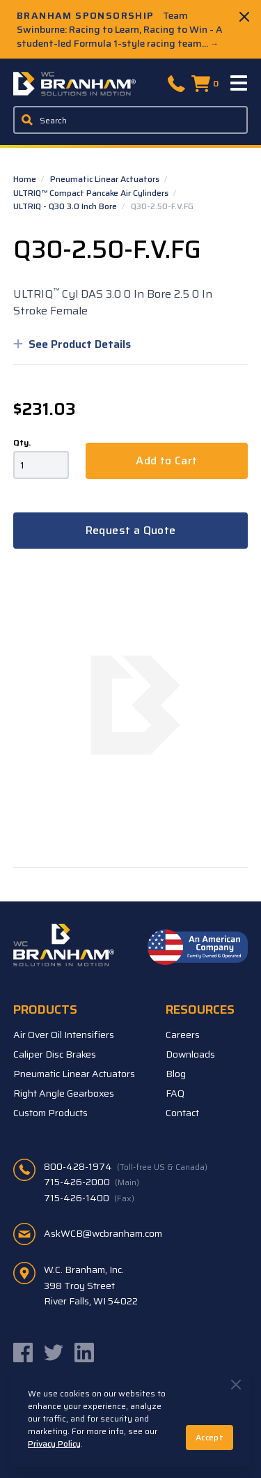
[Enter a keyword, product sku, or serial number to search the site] (130, 120)
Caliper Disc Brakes (54, 1054)
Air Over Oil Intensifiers (63, 1034)
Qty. (22, 442)
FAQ (175, 1093)
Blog (176, 1073)
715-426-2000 (91, 1181)
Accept (209, 1437)
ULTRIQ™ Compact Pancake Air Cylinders (92, 192)
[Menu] (239, 84)
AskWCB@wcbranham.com (103, 1233)
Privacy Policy (54, 1443)
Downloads (190, 1054)
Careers (183, 1034)
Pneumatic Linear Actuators (105, 178)
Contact (182, 1112)
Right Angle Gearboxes (63, 1093)
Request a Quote (131, 530)
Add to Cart (166, 460)
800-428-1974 (125, 1166)
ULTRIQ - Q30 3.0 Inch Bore (66, 206)
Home (25, 178)
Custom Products (50, 1112)
